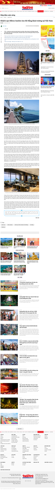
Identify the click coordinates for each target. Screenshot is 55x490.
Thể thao (18, 11)
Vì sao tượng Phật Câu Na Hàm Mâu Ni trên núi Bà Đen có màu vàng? (32, 262)
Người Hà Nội (48, 74)
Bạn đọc (33, 11)
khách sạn (3, 224)
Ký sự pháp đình (14, 448)
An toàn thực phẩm (27, 462)
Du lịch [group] (2, 17)
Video (1, 464)
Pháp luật (21, 11)
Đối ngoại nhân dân (14, 439)
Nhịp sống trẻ (11, 11)
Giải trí (13, 462)
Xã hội (8, 11)
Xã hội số (35, 458)
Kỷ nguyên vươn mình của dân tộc (5, 443)
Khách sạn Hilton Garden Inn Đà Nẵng (21, 224)
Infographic (2, 467)
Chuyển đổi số (46, 11)
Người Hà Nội (24, 458)
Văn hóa (15, 11)
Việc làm (24, 452)
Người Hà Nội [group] (10, 17)
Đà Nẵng (31, 224)
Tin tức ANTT (13, 447)
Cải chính (2, 458)
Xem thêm (20, 428)
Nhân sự (2, 438)
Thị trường (46, 448)
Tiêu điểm (2, 437)
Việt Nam (3, 227)
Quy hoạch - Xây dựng (48, 449)
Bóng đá (2, 447)
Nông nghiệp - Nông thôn (26, 447)
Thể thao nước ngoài (3, 449)
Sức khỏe (36, 11)
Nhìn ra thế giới (36, 447)
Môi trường (24, 437)
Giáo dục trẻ (36, 462)
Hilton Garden (10, 224)
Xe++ (48, 11)
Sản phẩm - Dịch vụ (48, 462)
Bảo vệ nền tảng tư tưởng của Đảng (5, 442)
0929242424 (40, 477)
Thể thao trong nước (3, 448)
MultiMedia (51, 11)
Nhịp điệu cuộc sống (40, 11)
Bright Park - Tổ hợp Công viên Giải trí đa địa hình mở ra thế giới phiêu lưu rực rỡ (29, 416)
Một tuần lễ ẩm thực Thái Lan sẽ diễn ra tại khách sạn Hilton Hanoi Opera (17, 37)
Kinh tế (24, 11)
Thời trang (46, 438)
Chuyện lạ (35, 448)
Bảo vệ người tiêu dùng (4, 457)
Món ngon (24, 464)
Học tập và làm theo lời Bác (15, 437)
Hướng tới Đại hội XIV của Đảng (5, 439)
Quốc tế (26, 11)
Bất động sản (30, 11)
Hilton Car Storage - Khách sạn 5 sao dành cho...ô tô (14, 41)
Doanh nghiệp (25, 448)
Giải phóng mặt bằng (26, 439)
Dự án (45, 447)
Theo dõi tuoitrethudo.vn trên (30, 25)
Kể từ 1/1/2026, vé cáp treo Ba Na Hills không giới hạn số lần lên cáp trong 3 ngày (29, 342)
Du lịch (2, 22)
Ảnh (1, 463)
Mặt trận (5, 11)
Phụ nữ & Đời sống (14, 442)
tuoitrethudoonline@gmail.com (43, 478)
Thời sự (3, 11)
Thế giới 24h (35, 449)
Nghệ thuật (46, 437)
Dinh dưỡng (24, 463)
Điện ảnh (13, 463)
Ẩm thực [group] (5, 17)
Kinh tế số (35, 457)
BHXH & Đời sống (25, 438)
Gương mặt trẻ (36, 438)
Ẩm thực (48, 50)
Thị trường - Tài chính (26, 449)
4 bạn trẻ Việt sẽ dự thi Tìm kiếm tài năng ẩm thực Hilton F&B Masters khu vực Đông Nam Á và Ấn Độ (22, 39)
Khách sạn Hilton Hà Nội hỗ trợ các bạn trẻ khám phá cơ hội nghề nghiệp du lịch (19, 36)
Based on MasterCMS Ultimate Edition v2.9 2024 (8, 488)
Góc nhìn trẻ (35, 439)
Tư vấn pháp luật (14, 449)
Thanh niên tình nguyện (37, 437)
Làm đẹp (13, 457)
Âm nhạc (13, 464)
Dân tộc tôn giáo (14, 438)
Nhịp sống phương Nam (23, 354)
